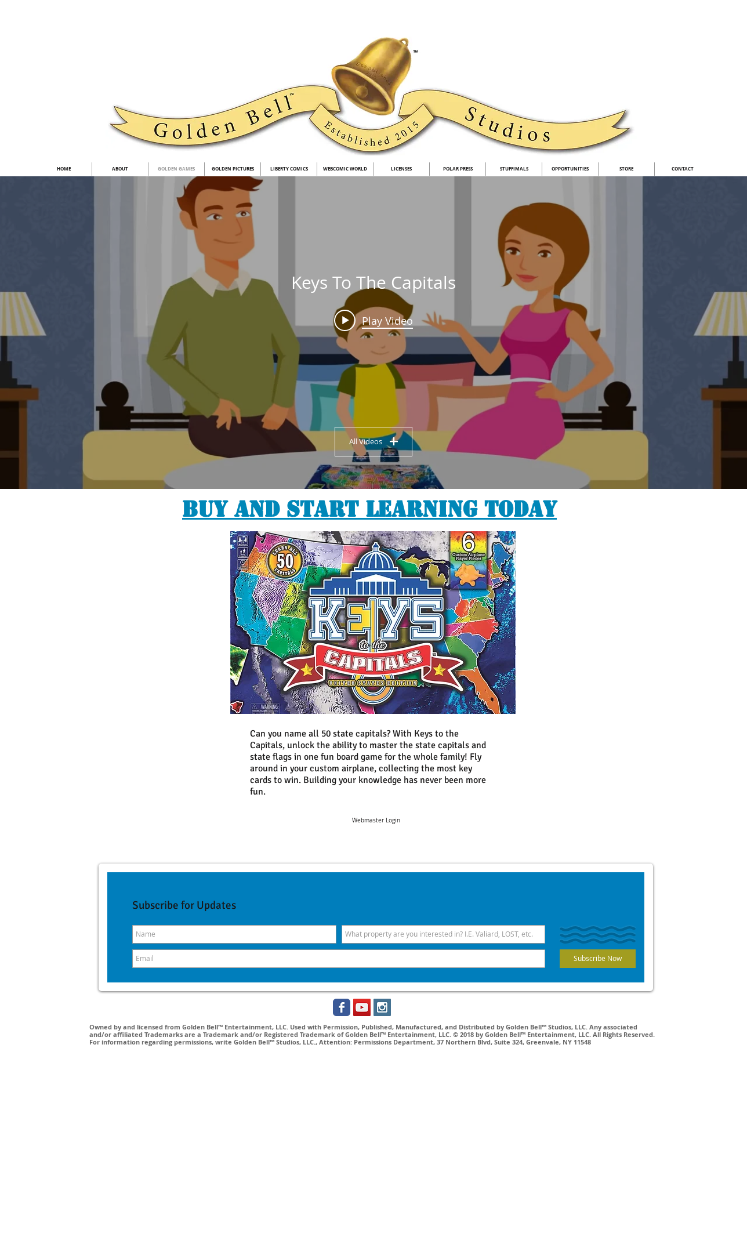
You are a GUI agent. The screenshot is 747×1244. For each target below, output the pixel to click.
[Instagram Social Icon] (382, 1007)
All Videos (373, 441)
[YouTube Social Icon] (362, 1007)
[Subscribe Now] (598, 958)
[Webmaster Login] (376, 820)
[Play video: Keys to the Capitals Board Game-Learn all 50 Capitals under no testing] (373, 320)
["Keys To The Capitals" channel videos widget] (373, 332)
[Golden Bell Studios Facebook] (341, 1007)
